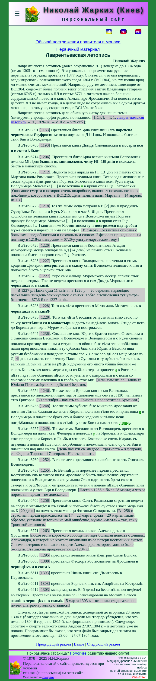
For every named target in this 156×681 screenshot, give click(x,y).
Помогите (78, 653)
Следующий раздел (103, 644)
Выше (79, 644)
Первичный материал (78, 49)
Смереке (48, 677)
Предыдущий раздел (53, 644)
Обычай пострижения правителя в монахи (78, 41)
